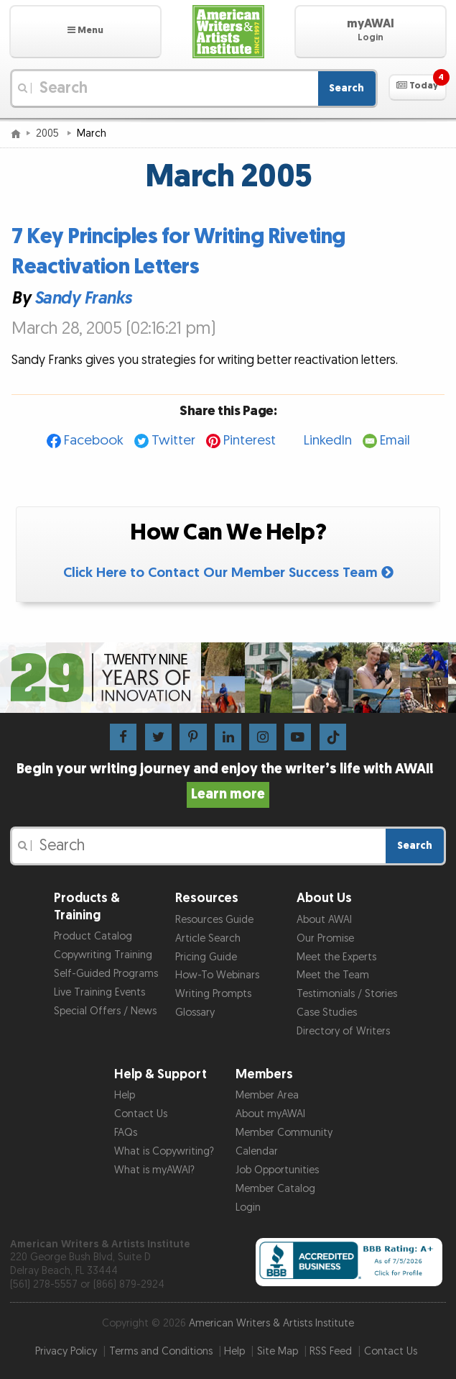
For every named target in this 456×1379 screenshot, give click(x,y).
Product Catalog (93, 936)
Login (248, 1207)
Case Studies (327, 1012)
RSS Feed (331, 1351)
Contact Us (140, 1114)
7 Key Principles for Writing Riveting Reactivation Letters (178, 251)
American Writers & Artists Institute (271, 1323)
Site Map (277, 1351)
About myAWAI (270, 1114)
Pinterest (249, 441)
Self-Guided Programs (106, 973)
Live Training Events (99, 992)
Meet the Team (333, 975)
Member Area (267, 1095)
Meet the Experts (336, 957)
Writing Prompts (213, 994)
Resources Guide (214, 920)
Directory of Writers (343, 1031)
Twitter (173, 441)
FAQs (125, 1132)
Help (124, 1095)
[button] (85, 31)
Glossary (195, 1012)
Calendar (257, 1151)
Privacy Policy (66, 1351)
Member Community (284, 1132)
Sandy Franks (82, 298)
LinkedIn (328, 441)
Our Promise (325, 938)
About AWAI (324, 920)
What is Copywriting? (164, 1151)
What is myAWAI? (154, 1170)
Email (395, 441)
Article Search (208, 938)
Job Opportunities (277, 1170)
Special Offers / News (105, 1011)
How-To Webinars (217, 975)
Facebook (94, 441)
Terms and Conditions (161, 1351)
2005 (49, 133)
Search (346, 88)
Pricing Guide (206, 957)
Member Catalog (275, 1189)
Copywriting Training (103, 955)
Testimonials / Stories (347, 994)
